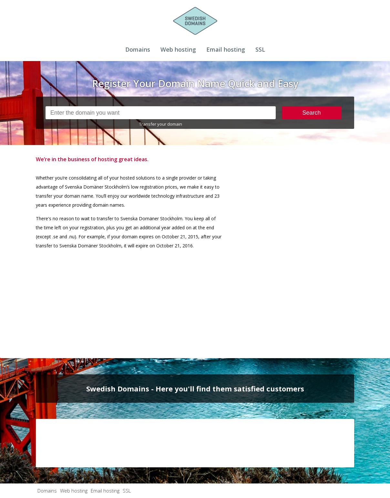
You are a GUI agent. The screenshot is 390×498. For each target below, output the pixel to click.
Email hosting (225, 49)
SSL (260, 49)
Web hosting (178, 49)
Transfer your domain (160, 124)
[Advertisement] (305, 251)
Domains (137, 49)
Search (312, 112)
